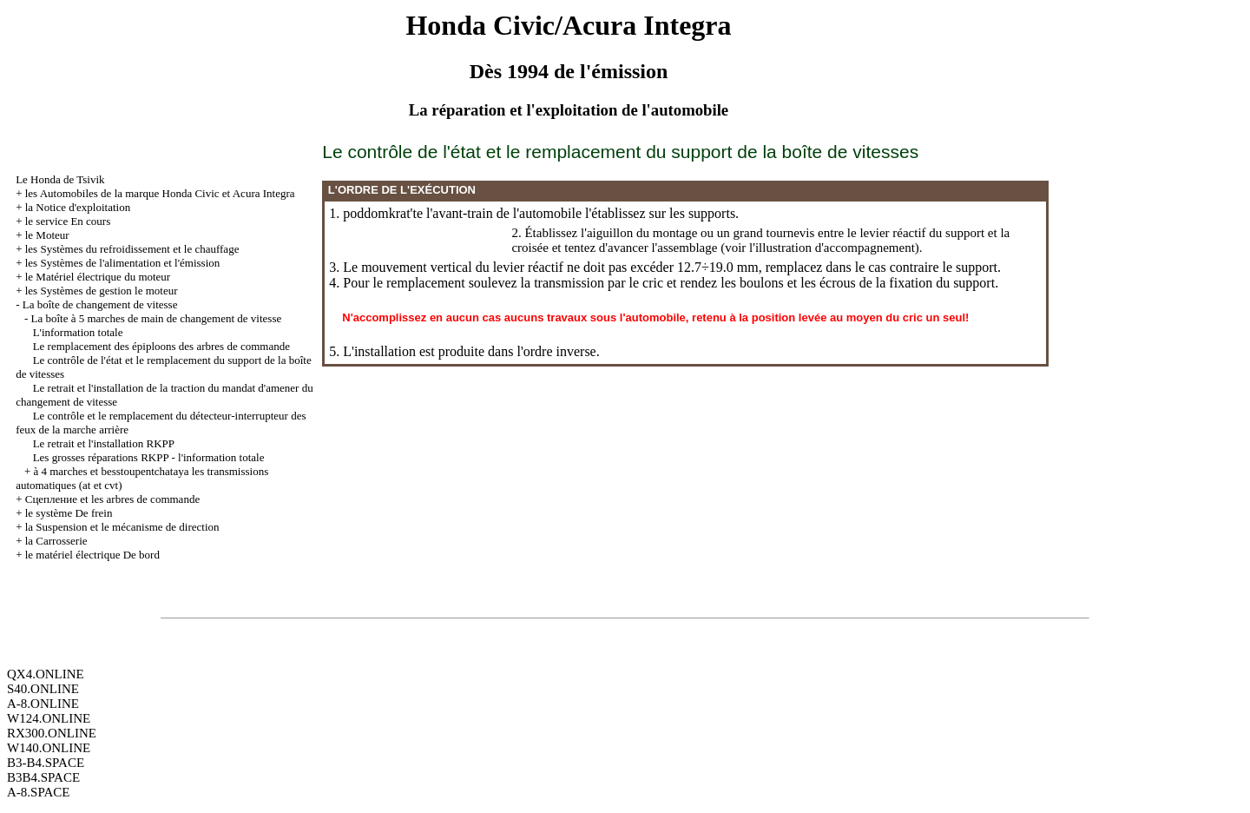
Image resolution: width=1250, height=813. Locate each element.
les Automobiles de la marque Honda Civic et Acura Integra (160, 193)
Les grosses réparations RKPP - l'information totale (149, 457)
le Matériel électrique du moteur (97, 276)
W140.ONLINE (48, 748)
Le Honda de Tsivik (60, 179)
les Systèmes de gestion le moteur (101, 290)
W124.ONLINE (48, 718)
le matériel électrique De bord (92, 554)
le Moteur (47, 234)
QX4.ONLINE (45, 674)
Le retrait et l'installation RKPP (103, 443)
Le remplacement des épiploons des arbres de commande (161, 346)
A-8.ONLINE (43, 704)
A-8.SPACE (38, 792)
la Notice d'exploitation (77, 207)
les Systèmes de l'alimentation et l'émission (122, 262)
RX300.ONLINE (51, 733)
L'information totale (78, 332)
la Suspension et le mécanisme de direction (122, 526)
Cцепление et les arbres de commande (112, 499)
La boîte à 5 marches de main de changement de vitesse (155, 318)
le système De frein (69, 512)
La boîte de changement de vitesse (100, 304)
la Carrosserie (56, 540)
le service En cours (68, 221)
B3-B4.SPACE (45, 763)
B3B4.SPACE (43, 777)
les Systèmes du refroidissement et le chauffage (132, 248)
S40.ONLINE (43, 689)
